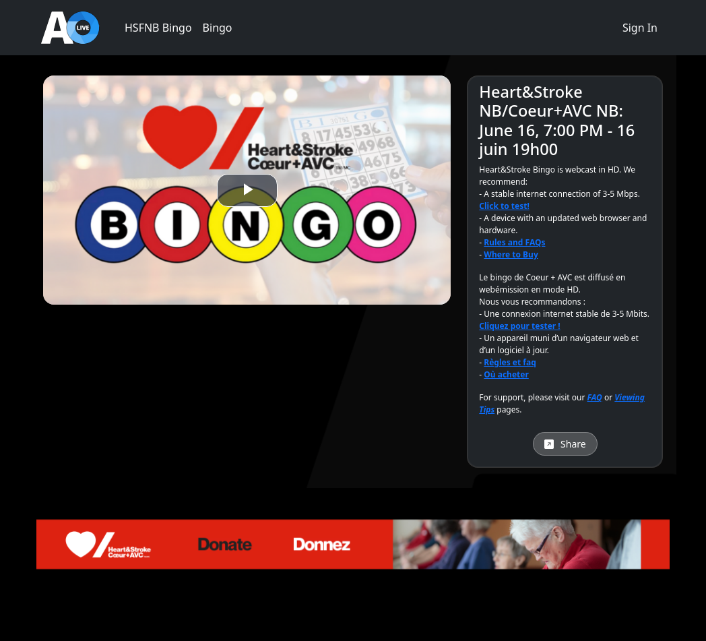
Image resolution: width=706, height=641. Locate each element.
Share (565, 443)
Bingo (217, 27)
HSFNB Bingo (158, 27)
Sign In (639, 27)
